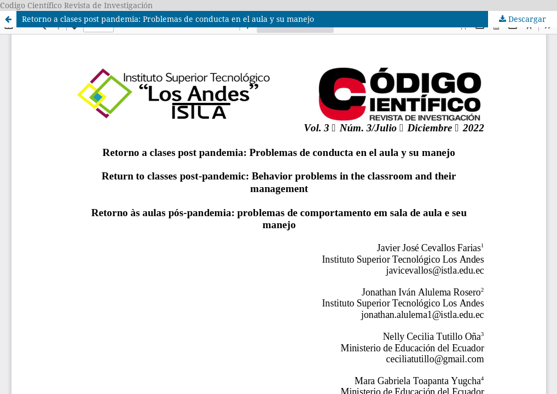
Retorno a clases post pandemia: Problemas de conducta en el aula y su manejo (168, 19)
